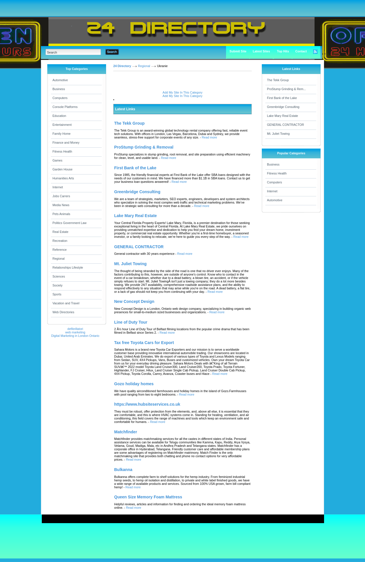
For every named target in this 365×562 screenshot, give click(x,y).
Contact (301, 51)
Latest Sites (261, 51)
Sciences (58, 276)
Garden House (62, 169)
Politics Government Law (69, 223)
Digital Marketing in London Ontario (75, 335)
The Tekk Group (278, 80)
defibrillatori (75, 329)
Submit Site (238, 51)
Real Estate (60, 231)
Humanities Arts (63, 178)
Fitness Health (62, 151)
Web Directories (63, 312)
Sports (56, 294)
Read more (209, 137)
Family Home (61, 133)
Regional (58, 258)
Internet (57, 187)
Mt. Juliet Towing (278, 133)
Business (58, 89)
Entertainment (62, 124)
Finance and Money (66, 142)
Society (57, 285)
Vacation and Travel (65, 303)
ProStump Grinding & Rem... (286, 89)
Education (59, 115)
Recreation (59, 240)
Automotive (60, 80)
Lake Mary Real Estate (282, 115)
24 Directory (122, 66)
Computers (59, 98)
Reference (59, 249)
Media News (60, 205)
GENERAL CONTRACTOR (285, 124)
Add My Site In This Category (182, 92)
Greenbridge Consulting (283, 107)
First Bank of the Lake (282, 98)
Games (57, 160)
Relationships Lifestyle (67, 267)
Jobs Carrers (61, 196)
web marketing (75, 332)
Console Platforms (65, 107)
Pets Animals (61, 214)
